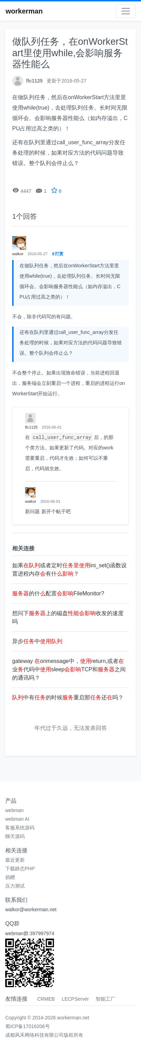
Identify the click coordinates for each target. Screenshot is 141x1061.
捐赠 (10, 877)
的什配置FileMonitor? (58, 593)
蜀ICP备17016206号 (27, 1026)
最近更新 (15, 860)
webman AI (17, 819)
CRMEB (46, 999)
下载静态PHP (20, 868)
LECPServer (75, 999)
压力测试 (15, 886)
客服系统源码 (19, 827)
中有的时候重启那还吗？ (68, 697)
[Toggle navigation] (125, 11)
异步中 (37, 641)
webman (14, 810)
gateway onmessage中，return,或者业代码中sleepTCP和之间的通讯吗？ (69, 669)
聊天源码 (15, 836)
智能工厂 (105, 999)
